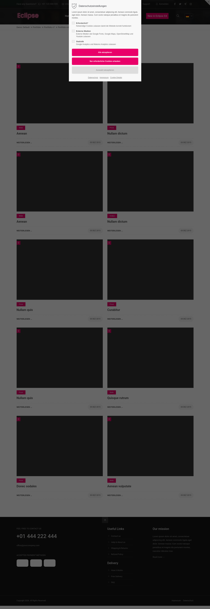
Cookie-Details (116, 78)
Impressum (104, 78)
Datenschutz (93, 78)
